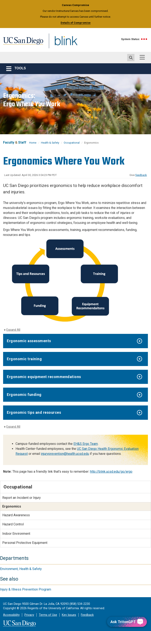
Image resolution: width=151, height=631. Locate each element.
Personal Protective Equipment (24, 543)
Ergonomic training (24, 359)
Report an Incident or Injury (21, 498)
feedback (141, 175)
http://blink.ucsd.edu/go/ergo (111, 472)
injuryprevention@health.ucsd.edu (65, 454)
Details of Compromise (76, 22)
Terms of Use (48, 615)
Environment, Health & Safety (21, 569)
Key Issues (69, 615)
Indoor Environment (16, 534)
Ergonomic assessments (29, 341)
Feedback (87, 615)
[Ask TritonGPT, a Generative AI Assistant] (127, 622)
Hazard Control (13, 524)
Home (32, 142)
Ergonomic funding (24, 394)
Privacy (29, 615)
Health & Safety (50, 142)
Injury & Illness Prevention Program (25, 589)
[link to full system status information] (144, 39)
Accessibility (11, 615)
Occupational (72, 142)
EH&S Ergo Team (85, 444)
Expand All (13, 330)
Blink (62, 43)
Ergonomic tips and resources (34, 412)
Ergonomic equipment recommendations (44, 377)
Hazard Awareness (16, 515)
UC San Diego (21, 43)
